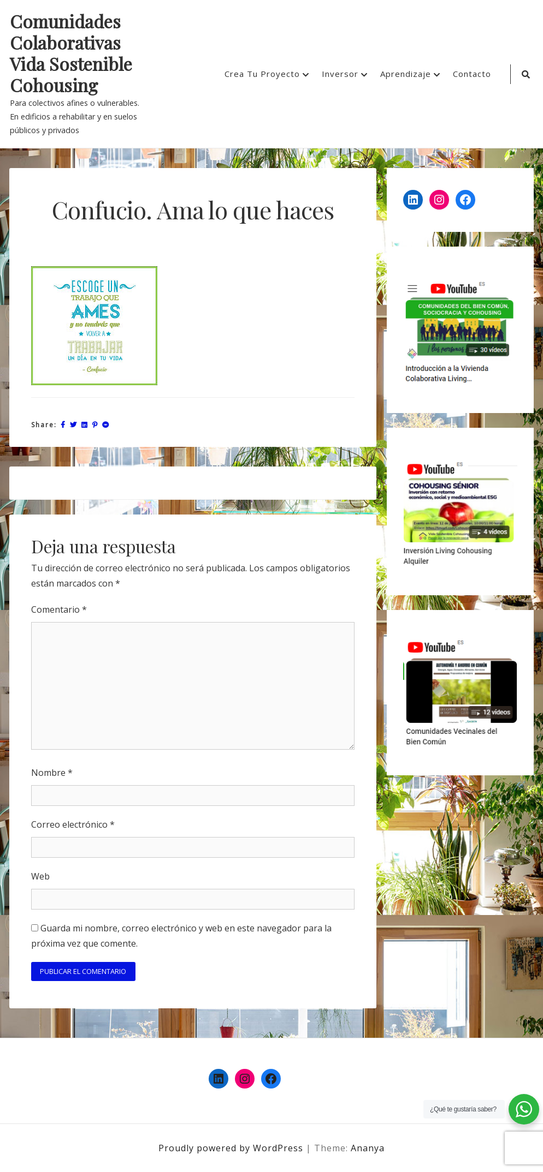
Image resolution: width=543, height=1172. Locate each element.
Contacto (472, 73)
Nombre (52, 773)
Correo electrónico (73, 824)
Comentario (59, 609)
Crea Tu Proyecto (262, 73)
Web (40, 876)
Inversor (340, 73)
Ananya (368, 1148)
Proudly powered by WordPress (232, 1148)
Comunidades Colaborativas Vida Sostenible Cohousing (71, 53)
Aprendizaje (405, 73)
